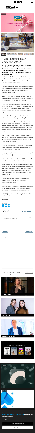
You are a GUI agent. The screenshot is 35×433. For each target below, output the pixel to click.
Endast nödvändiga (18, 424)
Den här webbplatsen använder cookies (13, 414)
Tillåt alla (17, 427)
